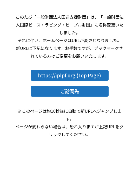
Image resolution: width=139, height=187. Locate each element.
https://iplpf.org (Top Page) (69, 75)
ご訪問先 (69, 91)
